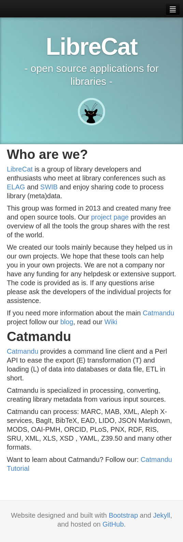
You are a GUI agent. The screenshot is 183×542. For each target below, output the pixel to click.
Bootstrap (123, 515)
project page (110, 217)
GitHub (113, 524)
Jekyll (161, 515)
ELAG (16, 187)
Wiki (110, 322)
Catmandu (158, 313)
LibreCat (20, 169)
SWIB (49, 187)
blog (66, 322)
